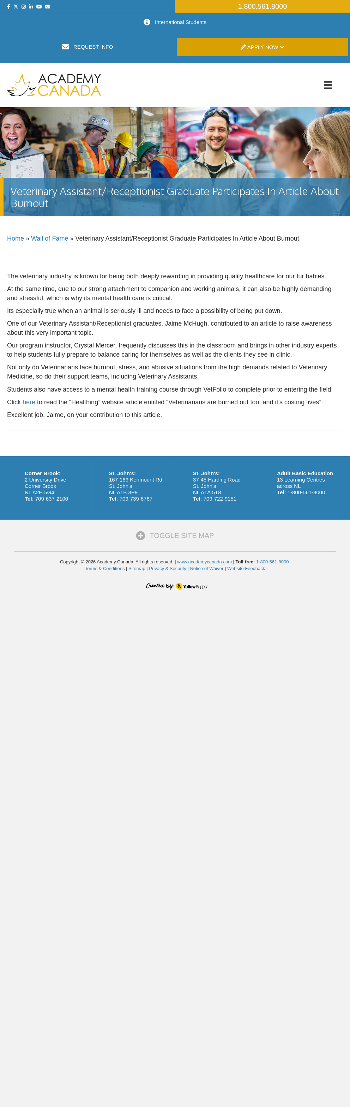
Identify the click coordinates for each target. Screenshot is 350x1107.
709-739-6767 (136, 499)
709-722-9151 (220, 499)
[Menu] (328, 85)
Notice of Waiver (206, 568)
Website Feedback (246, 568)
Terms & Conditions (105, 568)
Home (15, 238)
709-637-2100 (51, 499)
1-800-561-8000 (306, 492)
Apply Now (262, 47)
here (29, 402)
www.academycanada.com (204, 561)
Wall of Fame (49, 238)
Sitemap (136, 568)
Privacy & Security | (169, 568)
